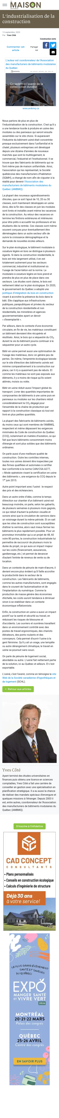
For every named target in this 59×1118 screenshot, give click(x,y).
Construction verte (48, 39)
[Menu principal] (4, 4)
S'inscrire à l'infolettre (29, 826)
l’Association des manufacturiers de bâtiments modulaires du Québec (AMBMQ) (26, 185)
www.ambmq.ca (31, 108)
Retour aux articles (18, 689)
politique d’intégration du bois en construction (27, 292)
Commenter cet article (16, 48)
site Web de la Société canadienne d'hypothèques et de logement (29, 678)
